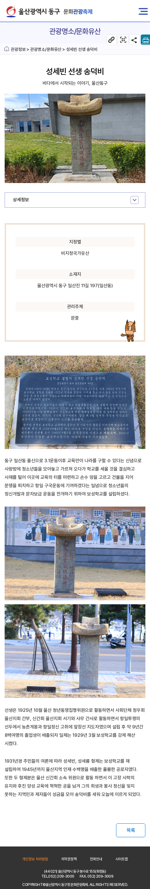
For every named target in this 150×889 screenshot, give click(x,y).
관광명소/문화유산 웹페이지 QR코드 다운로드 (123, 40)
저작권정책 (69, 859)
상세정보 (21, 199)
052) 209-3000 (61, 876)
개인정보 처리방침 (35, 859)
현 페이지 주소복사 (111, 40)
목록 (131, 830)
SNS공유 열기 (134, 40)
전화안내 (96, 859)
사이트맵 (121, 859)
